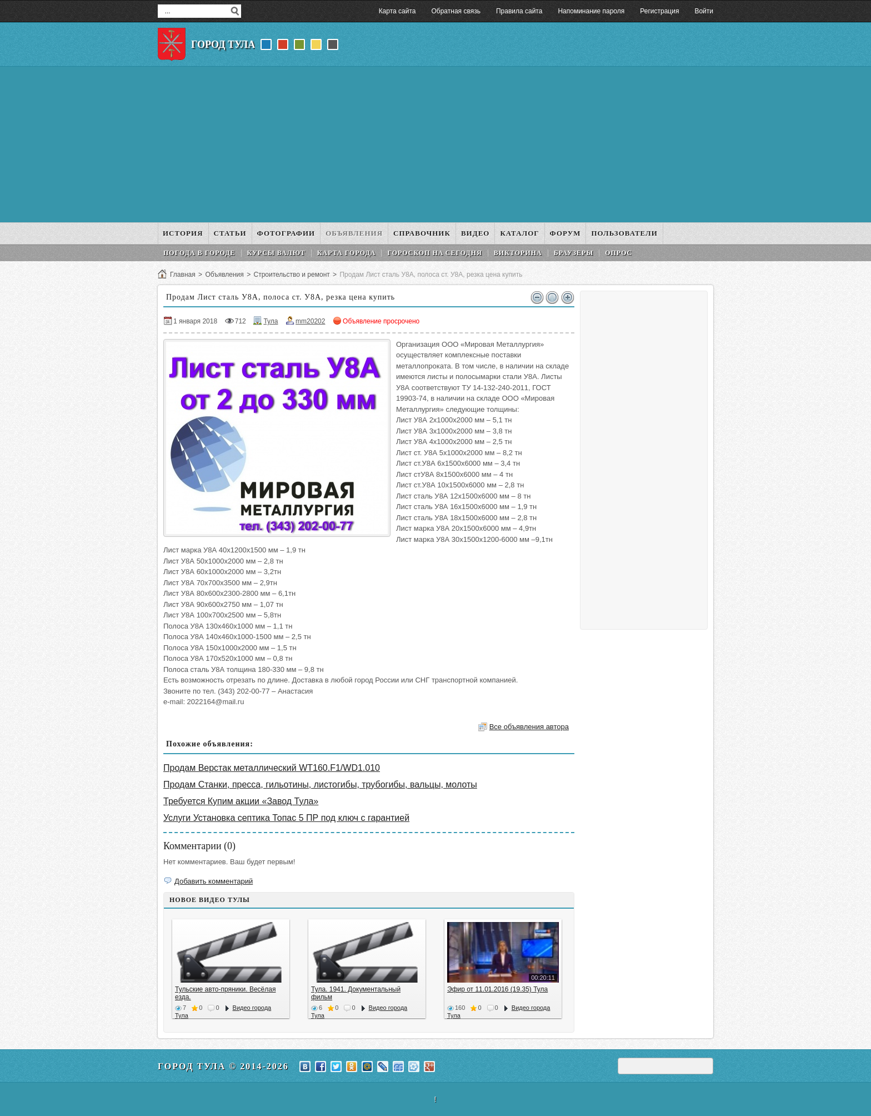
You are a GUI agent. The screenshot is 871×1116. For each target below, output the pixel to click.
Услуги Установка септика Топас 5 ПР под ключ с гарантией (286, 818)
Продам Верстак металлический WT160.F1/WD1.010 (271, 768)
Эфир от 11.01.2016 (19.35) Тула (497, 989)
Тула (270, 321)
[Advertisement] (435, 144)
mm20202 (310, 321)
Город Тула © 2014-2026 (223, 1066)
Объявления (224, 274)
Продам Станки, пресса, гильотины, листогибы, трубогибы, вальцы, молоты (320, 784)
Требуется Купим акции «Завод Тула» (240, 801)
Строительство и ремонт (291, 274)
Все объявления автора (529, 727)
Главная (183, 274)
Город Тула (223, 44)
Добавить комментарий (213, 881)
